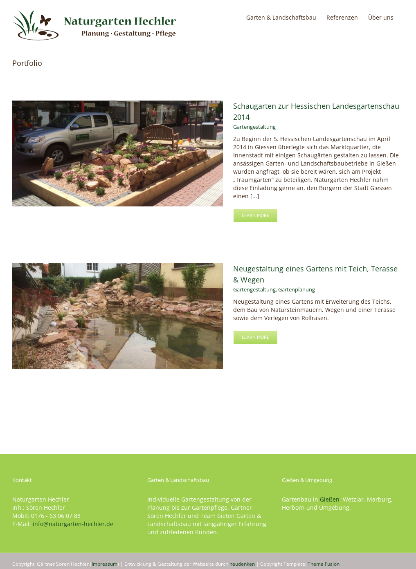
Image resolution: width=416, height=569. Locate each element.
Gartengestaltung (254, 126)
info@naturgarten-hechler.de (73, 524)
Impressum (104, 563)
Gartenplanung (296, 290)
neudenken (242, 563)
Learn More (255, 215)
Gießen (330, 499)
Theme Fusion (324, 563)
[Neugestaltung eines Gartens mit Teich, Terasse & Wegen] (117, 268)
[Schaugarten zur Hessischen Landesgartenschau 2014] (117, 104)
